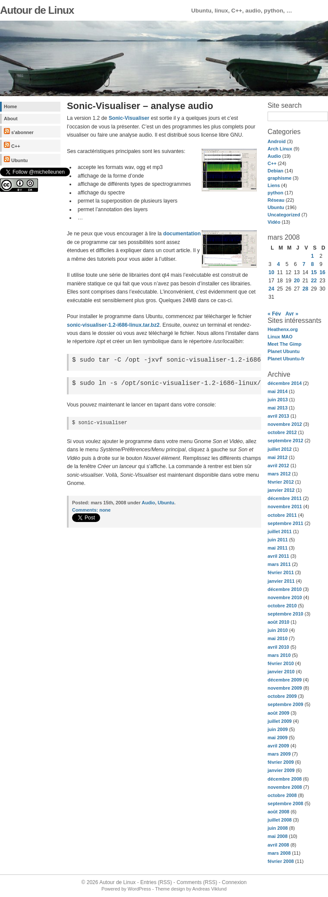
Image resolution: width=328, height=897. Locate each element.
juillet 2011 (280, 531)
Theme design (170, 888)
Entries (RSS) (156, 882)
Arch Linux (280, 148)
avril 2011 (278, 556)
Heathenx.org (283, 329)
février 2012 (281, 481)
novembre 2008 (285, 787)
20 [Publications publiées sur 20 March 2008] (297, 281)
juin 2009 (278, 729)
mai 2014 (277, 391)
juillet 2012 (280, 449)
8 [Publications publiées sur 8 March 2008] (312, 264)
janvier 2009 (281, 770)
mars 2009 (279, 753)
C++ (12, 145)
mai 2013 (277, 407)
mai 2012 (277, 457)
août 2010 (278, 622)
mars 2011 (279, 564)
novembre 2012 (285, 424)
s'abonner (19, 131)
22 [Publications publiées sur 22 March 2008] (314, 281)
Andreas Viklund (209, 888)
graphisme (279, 178)
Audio (274, 156)
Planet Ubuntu (284, 351)
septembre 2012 (285, 440)
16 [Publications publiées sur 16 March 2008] (322, 272)
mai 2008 (277, 836)
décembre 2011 (285, 498)
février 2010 (281, 663)
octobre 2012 (282, 432)
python (275, 192)
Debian (275, 170)
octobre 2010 (282, 605)
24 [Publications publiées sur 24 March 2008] (271, 289)
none (91, 510)
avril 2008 (278, 844)
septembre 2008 (285, 803)
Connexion (234, 882)
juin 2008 (278, 828)
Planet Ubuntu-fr (286, 358)
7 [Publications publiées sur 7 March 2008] (304, 264)
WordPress (139, 888)
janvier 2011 (281, 581)
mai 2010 (277, 638)
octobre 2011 (282, 515)
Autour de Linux (37, 10)
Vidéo (274, 222)
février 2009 (281, 762)
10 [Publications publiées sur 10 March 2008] (271, 272)
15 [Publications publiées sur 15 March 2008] (314, 272)
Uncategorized (284, 214)
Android (277, 141)
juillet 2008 (280, 819)
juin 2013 (278, 399)
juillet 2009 (280, 721)
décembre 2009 (285, 679)
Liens (274, 185)
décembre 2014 (285, 383)
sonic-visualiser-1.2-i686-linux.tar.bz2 (113, 325)
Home (10, 106)
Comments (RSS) (197, 882)
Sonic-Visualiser (129, 118)
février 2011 (281, 572)
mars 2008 (279, 853)
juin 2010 (278, 630)
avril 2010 (278, 647)
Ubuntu (16, 159)
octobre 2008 (282, 795)
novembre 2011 (285, 506)
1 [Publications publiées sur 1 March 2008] (312, 256)
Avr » (291, 314)
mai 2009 (277, 737)
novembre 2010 (285, 597)
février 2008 (281, 861)
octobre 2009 (282, 696)
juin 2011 (278, 539)
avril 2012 (278, 465)
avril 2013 (278, 416)
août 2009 (278, 713)
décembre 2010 (285, 589)
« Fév (274, 314)
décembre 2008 (285, 778)
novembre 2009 (285, 688)
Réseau (276, 200)
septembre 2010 (285, 613)
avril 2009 (278, 745)
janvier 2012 (281, 490)
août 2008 (278, 811)
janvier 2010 (281, 671)
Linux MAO (280, 336)
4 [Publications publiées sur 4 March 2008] (278, 264)
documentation (182, 234)
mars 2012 (279, 473)
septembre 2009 (285, 704)
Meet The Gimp (284, 344)
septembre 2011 (285, 523)
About (11, 118)
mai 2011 (277, 547)
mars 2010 (279, 655)
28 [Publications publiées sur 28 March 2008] (306, 289)
